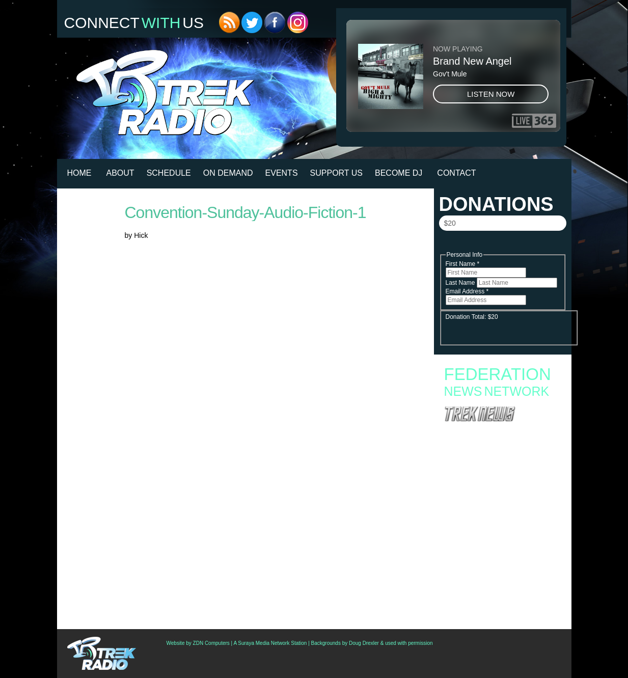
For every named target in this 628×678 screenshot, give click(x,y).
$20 (450, 223)
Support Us (336, 173)
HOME (79, 173)
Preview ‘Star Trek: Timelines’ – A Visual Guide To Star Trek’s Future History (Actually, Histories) (502, 556)
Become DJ (398, 173)
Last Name (461, 282)
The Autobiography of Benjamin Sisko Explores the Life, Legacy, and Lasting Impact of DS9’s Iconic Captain (502, 481)
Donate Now (502, 245)
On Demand (228, 173)
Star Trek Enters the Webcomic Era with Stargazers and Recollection (493, 446)
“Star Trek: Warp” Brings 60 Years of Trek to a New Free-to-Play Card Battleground (500, 432)
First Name (463, 263)
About (120, 173)
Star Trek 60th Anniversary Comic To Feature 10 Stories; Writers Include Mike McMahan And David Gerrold (502, 602)
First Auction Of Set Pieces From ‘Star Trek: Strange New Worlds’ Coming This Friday (498, 572)
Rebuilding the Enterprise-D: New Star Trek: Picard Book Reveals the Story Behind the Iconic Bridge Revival (498, 462)
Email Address (467, 291)
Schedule (169, 173)
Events (281, 173)
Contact (456, 173)
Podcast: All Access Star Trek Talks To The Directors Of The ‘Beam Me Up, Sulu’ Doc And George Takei (501, 537)
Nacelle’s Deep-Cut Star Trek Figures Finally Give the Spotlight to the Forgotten (499, 498)
